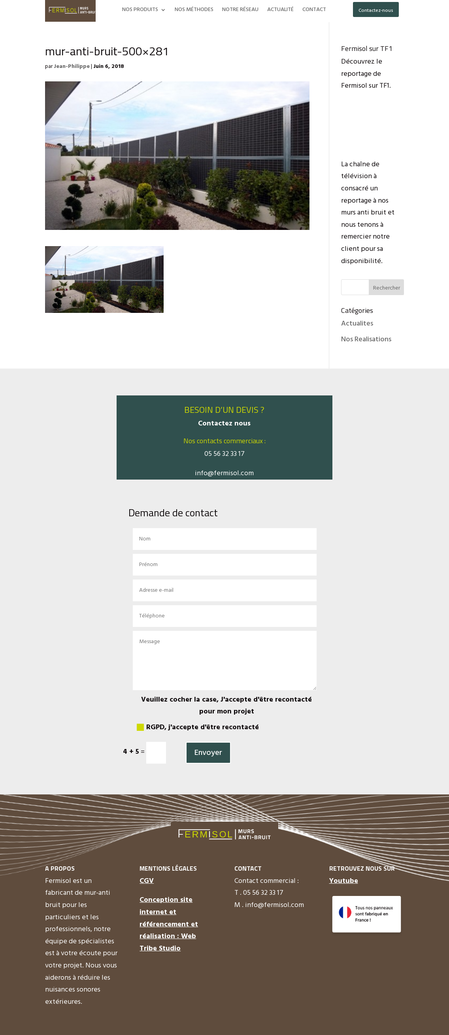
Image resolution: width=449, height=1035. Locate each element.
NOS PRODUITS (140, 10)
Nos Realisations (366, 339)
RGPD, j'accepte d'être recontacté (198, 727)
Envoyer (208, 753)
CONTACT (314, 10)
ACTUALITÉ (280, 10)
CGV (147, 881)
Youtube (343, 881)
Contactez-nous (375, 11)
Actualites (357, 323)
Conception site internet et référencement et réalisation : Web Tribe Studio (169, 924)
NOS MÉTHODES (194, 10)
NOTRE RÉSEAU (240, 10)
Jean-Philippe (72, 66)
